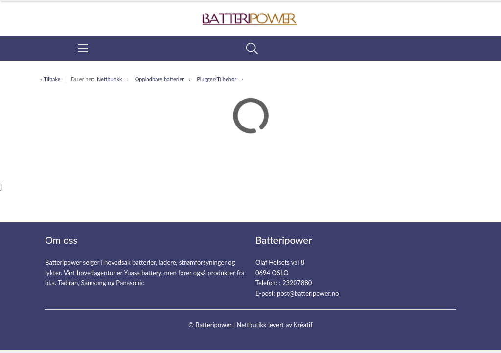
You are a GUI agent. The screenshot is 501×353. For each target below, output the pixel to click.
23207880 (297, 283)
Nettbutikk (109, 79)
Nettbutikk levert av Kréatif (274, 324)
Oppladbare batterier (159, 79)
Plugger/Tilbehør (216, 79)
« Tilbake (50, 79)
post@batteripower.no (308, 293)
